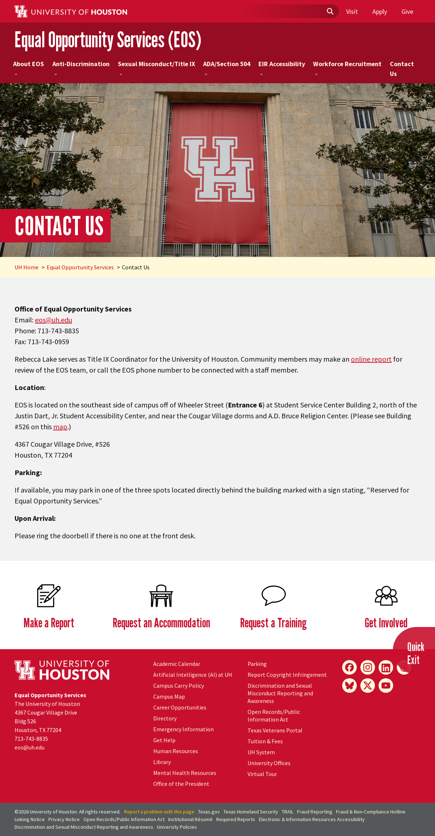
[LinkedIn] (386, 667)
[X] (367, 685)
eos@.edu (53, 319)
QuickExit (415, 653)
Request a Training (273, 622)
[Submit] (329, 11)
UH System (261, 752)
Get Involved (386, 622)
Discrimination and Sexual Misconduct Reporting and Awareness (280, 693)
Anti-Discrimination (81, 67)
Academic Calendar (176, 663)
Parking (257, 663)
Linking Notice (30, 819)
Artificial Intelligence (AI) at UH (192, 674)
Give (407, 11)
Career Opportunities (179, 707)
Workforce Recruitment (347, 67)
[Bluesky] (349, 685)
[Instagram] (367, 667)
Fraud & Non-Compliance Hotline (371, 811)
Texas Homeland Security (251, 811)
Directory (165, 718)
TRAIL (287, 811)
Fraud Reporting (314, 811)
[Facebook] (349, 667)
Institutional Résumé (190, 819)
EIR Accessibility (281, 67)
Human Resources (175, 751)
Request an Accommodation (161, 622)
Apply (379, 11)
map (60, 426)
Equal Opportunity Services (80, 267)
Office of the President (181, 783)
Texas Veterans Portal (275, 730)
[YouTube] (386, 685)
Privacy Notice (64, 819)
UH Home (27, 267)
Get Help (164, 740)
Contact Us (402, 69)
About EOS (28, 67)
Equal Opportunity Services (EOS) (108, 39)
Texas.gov (209, 811)
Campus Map (169, 696)
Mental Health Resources (184, 772)
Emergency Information (183, 729)
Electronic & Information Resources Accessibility (312, 819)
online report (371, 358)
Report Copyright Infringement (287, 674)
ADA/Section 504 (226, 67)
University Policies (177, 827)
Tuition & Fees (265, 741)
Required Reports (235, 819)
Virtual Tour (262, 773)
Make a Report (49, 622)
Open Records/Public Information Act (274, 715)
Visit (352, 11)
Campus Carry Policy (178, 685)
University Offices (269, 763)
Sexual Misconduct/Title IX (156, 67)
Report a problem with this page (159, 811)
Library (162, 761)
